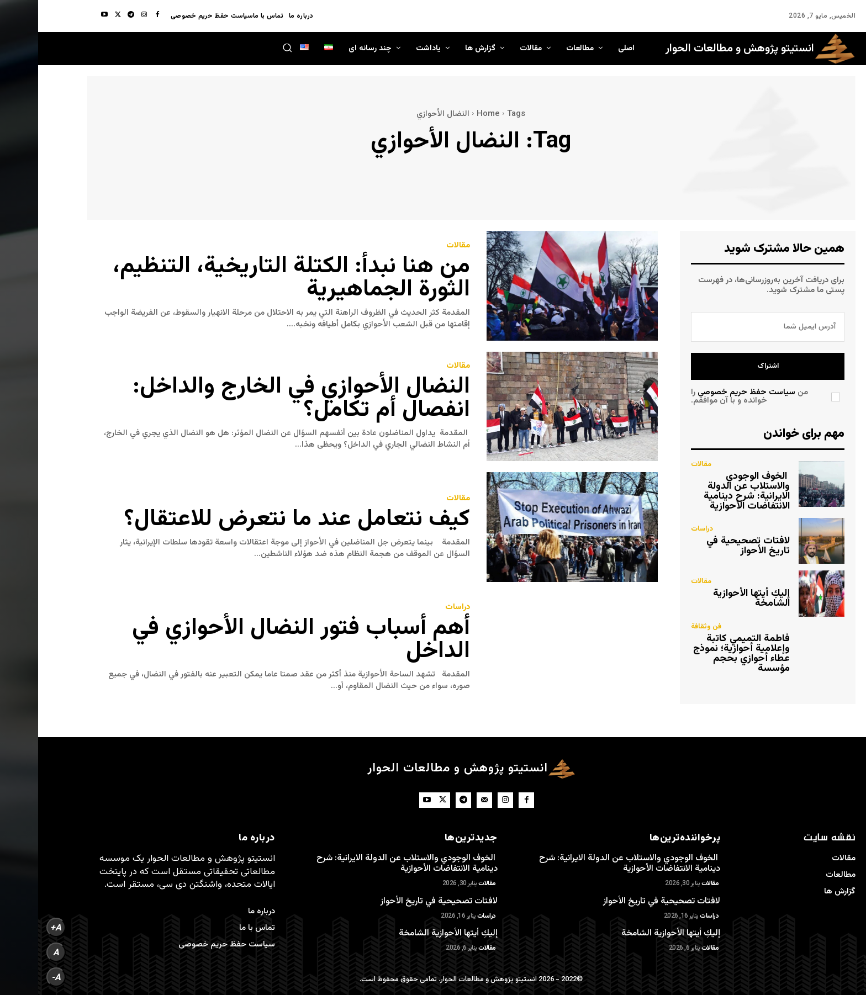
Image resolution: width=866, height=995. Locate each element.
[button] (249, 47)
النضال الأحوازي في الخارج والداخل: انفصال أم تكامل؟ (263, 398)
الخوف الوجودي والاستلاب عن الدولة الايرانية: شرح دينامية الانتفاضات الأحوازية (709, 491)
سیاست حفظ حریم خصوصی (708, 392)
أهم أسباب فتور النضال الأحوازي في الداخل (263, 640)
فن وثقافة (668, 627)
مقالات (420, 245)
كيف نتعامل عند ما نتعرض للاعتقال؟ (259, 519)
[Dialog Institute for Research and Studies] (722, 48)
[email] (729, 327)
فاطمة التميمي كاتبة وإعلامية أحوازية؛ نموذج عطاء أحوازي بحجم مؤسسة (703, 653)
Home (450, 114)
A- (18, 977)
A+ (17, 927)
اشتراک (730, 366)
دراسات (419, 607)
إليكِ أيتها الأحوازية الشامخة (713, 598)
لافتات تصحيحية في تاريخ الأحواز (710, 546)
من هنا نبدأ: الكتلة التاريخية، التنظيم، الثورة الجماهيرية (253, 278)
